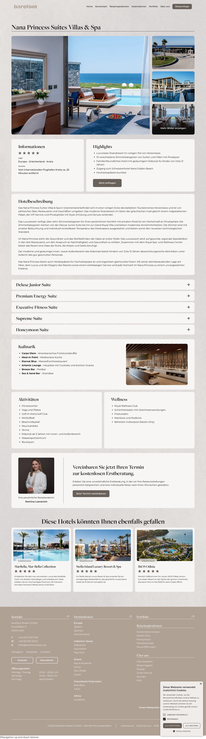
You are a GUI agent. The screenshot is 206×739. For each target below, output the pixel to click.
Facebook (31, 652)
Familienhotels (145, 643)
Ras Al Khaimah (83, 663)
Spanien (78, 630)
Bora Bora (79, 685)
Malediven (80, 645)
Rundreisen (101, 6)
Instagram (17, 652)
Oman (77, 667)
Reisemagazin (145, 665)
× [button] (201, 684)
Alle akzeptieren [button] (172, 726)
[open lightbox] (80, 85)
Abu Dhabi (80, 670)
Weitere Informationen (189, 709)
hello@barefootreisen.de (32, 645)
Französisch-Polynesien (88, 681)
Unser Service (144, 673)
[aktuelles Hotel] (41, 560)
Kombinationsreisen (148, 632)
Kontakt (22, 660)
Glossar (141, 669)
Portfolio (153, 6)
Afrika (77, 696)
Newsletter (47, 660)
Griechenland (71, 207)
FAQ (139, 680)
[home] (25, 6)
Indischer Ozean (83, 641)
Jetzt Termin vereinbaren (91, 493)
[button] (119, 6)
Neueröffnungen (146, 647)
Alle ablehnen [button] (191, 726)
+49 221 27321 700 (28, 637)
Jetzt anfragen (107, 183)
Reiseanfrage (182, 6)
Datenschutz (143, 725)
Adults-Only (143, 635)
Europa (78, 623)
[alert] (181, 708)
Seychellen (80, 648)
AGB (156, 725)
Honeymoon (144, 639)
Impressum (127, 725)
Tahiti (77, 689)
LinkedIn (45, 652)
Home (89, 6)
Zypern (78, 626)
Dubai (77, 674)
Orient (78, 659)
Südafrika (79, 699)
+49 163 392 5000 (28, 641)
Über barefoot (145, 661)
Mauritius (79, 652)
